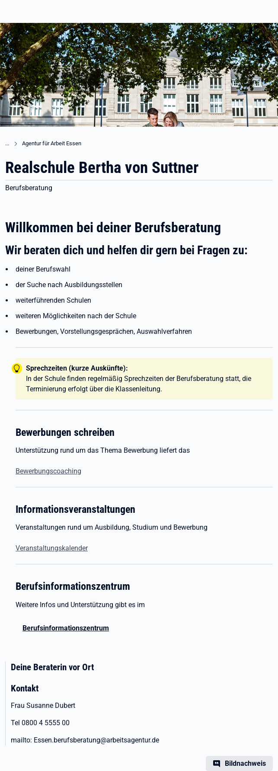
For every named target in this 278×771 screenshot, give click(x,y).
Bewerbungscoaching (48, 471)
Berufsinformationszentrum (65, 628)
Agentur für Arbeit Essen (51, 143)
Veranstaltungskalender (52, 548)
